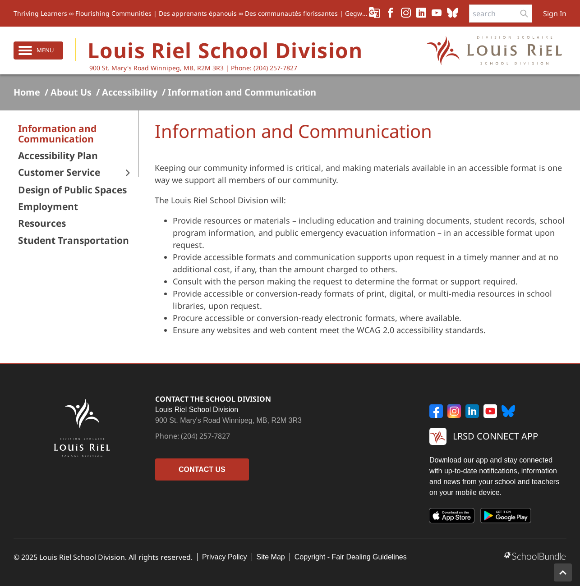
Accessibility (129, 92)
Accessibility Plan (58, 156)
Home (27, 92)
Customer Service (59, 172)
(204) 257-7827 (205, 436)
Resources (42, 223)
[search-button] (524, 13)
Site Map (271, 557)
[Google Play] (506, 517)
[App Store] (452, 517)
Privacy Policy (224, 557)
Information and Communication (242, 92)
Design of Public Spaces (72, 190)
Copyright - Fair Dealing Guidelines (351, 557)
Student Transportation (73, 240)
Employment (48, 206)
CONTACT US (202, 469)
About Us (71, 92)
